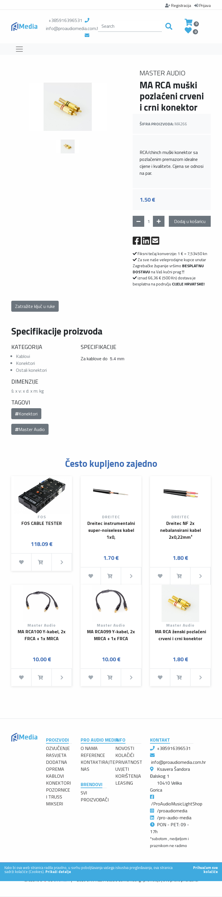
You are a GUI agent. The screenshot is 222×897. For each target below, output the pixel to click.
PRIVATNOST (128, 762)
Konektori (26, 413)
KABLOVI (55, 775)
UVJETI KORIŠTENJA (128, 772)
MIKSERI (54, 803)
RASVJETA (56, 755)
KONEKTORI (58, 782)
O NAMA (89, 748)
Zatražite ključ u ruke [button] (35, 306)
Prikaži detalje (58, 871)
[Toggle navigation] (19, 49)
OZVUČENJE (58, 748)
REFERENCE (93, 755)
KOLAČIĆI (124, 755)
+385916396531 (65, 20)
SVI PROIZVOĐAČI (95, 796)
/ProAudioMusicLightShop (176, 803)
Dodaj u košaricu (190, 221)
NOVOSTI (124, 748)
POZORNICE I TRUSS (58, 793)
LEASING (124, 782)
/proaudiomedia (172, 810)
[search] (130, 26)
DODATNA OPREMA (56, 765)
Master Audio (30, 429)
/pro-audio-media (174, 817)
